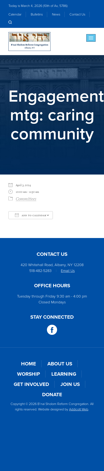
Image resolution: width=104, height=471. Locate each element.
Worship (28, 374)
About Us (59, 363)
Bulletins (37, 14)
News (56, 14)
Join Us (70, 384)
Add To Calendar (30, 215)
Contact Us (77, 14)
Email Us (68, 270)
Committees (26, 199)
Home (28, 363)
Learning (63, 374)
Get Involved (31, 384)
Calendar (14, 14)
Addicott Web (78, 409)
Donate (52, 394)
